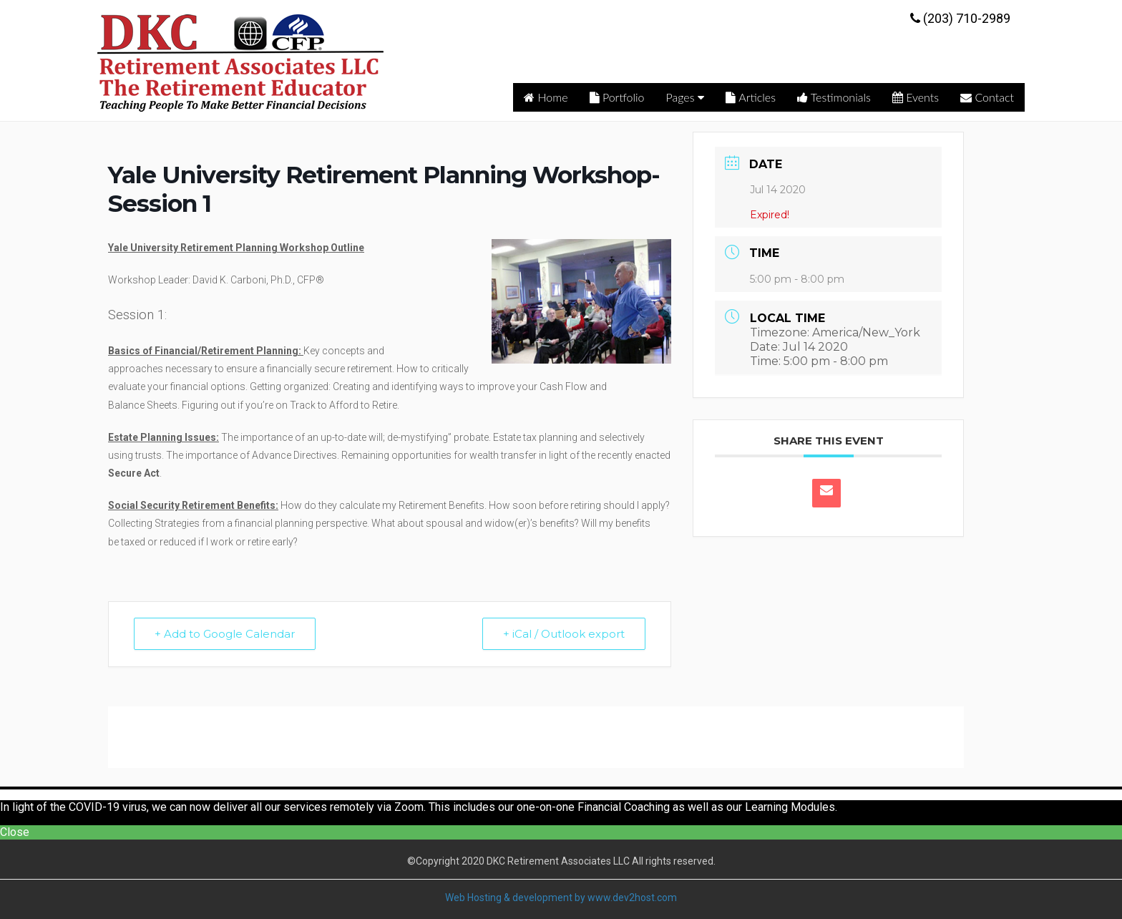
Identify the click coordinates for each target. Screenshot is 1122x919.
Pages (685, 97)
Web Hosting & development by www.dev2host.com (561, 897)
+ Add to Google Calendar (225, 634)
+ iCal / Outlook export (564, 634)
